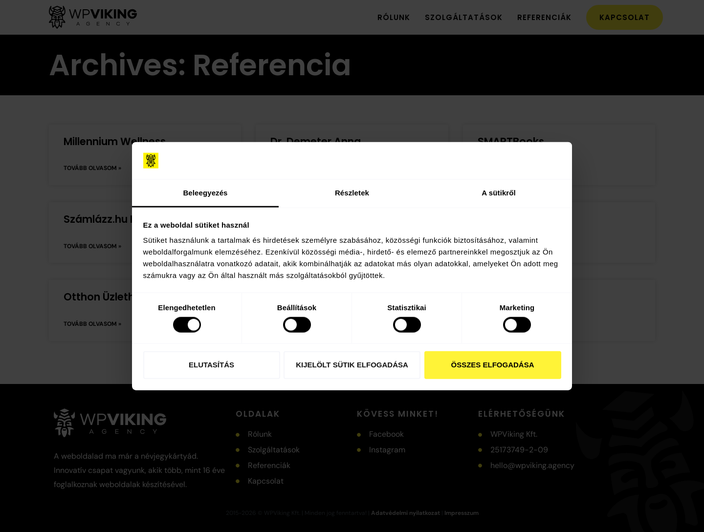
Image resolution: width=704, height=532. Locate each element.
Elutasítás (211, 365)
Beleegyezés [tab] (205, 193)
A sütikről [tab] (499, 193)
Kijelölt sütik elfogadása (352, 365)
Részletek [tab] (352, 193)
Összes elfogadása (492, 365)
